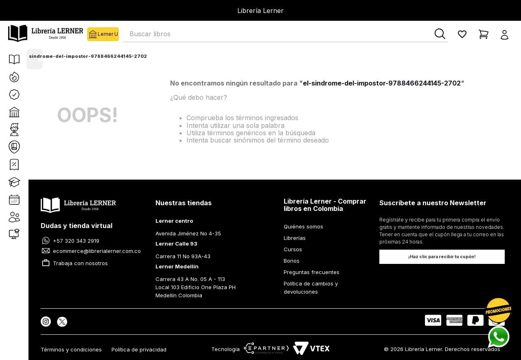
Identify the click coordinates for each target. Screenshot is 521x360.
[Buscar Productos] (440, 34)
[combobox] (285, 34)
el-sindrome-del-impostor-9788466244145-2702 (84, 56)
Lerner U (92, 34)
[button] (507, 34)
